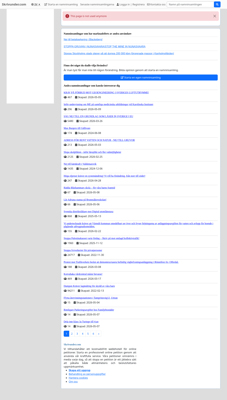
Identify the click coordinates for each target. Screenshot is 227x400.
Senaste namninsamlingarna (97, 4)
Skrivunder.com (14, 4)
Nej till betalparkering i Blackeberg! (83, 39)
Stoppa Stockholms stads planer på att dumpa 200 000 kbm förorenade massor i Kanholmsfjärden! (119, 53)
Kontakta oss (156, 4)
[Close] (214, 16)
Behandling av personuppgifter (87, 374)
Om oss (73, 381)
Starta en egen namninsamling (141, 77)
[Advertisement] (30, 56)
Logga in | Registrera (131, 4)
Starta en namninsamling (61, 4)
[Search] (190, 4)
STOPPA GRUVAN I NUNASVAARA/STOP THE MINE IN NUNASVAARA (105, 46)
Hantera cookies (78, 378)
